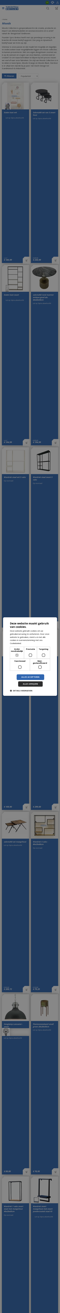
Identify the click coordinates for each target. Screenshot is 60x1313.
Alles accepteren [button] (30, 677)
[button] (21, 690)
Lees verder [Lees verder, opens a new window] (27, 643)
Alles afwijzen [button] (30, 684)
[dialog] (30, 656)
